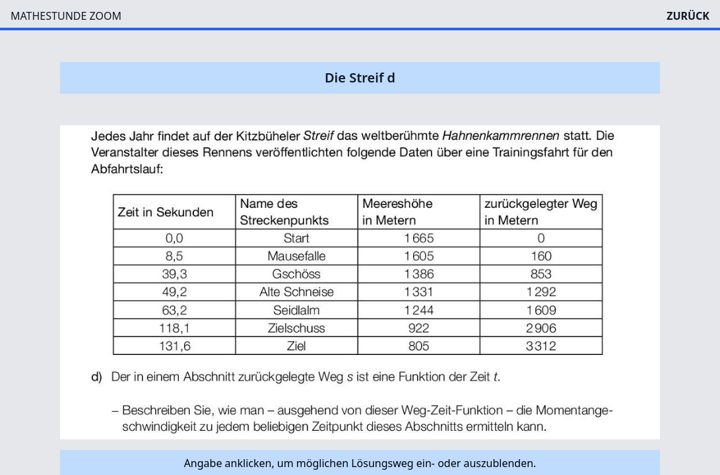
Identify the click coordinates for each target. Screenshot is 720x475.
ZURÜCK (688, 16)
